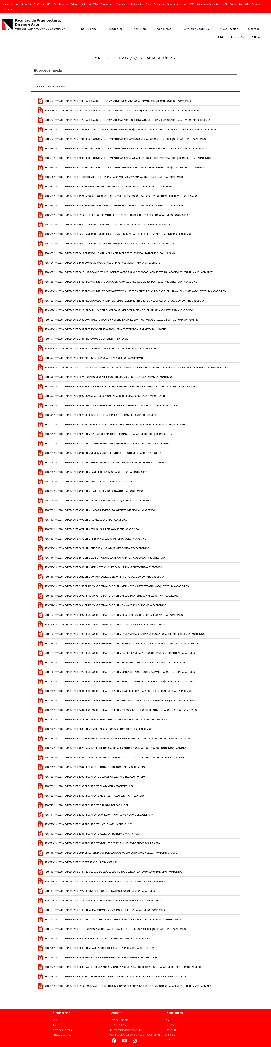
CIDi (49, 4)
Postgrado (253, 29)
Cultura (74, 4)
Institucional (90, 29)
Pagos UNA (26, 4)
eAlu (17, 4)
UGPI (246, 4)
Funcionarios (235, 4)
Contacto (7, 9)
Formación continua (198, 29)
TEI (256, 37)
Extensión (237, 37)
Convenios (256, 4)
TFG (220, 37)
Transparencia (107, 4)
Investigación (229, 29)
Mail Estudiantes (135, 4)
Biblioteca (63, 4)
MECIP (224, 4)
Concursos (166, 29)
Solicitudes (159, 4)
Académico (118, 29)
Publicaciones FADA (89, 4)
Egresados (120, 4)
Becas (148, 4)
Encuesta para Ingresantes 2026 (180, 4)
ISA (55, 4)
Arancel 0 (7, 4)
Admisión (142, 29)
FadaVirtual (39, 4)
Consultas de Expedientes (208, 4)
